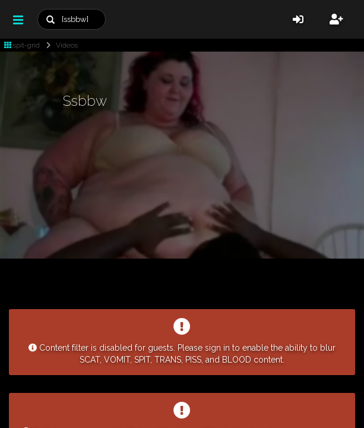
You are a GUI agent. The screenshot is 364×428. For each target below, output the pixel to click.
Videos (60, 45)
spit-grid (22, 45)
